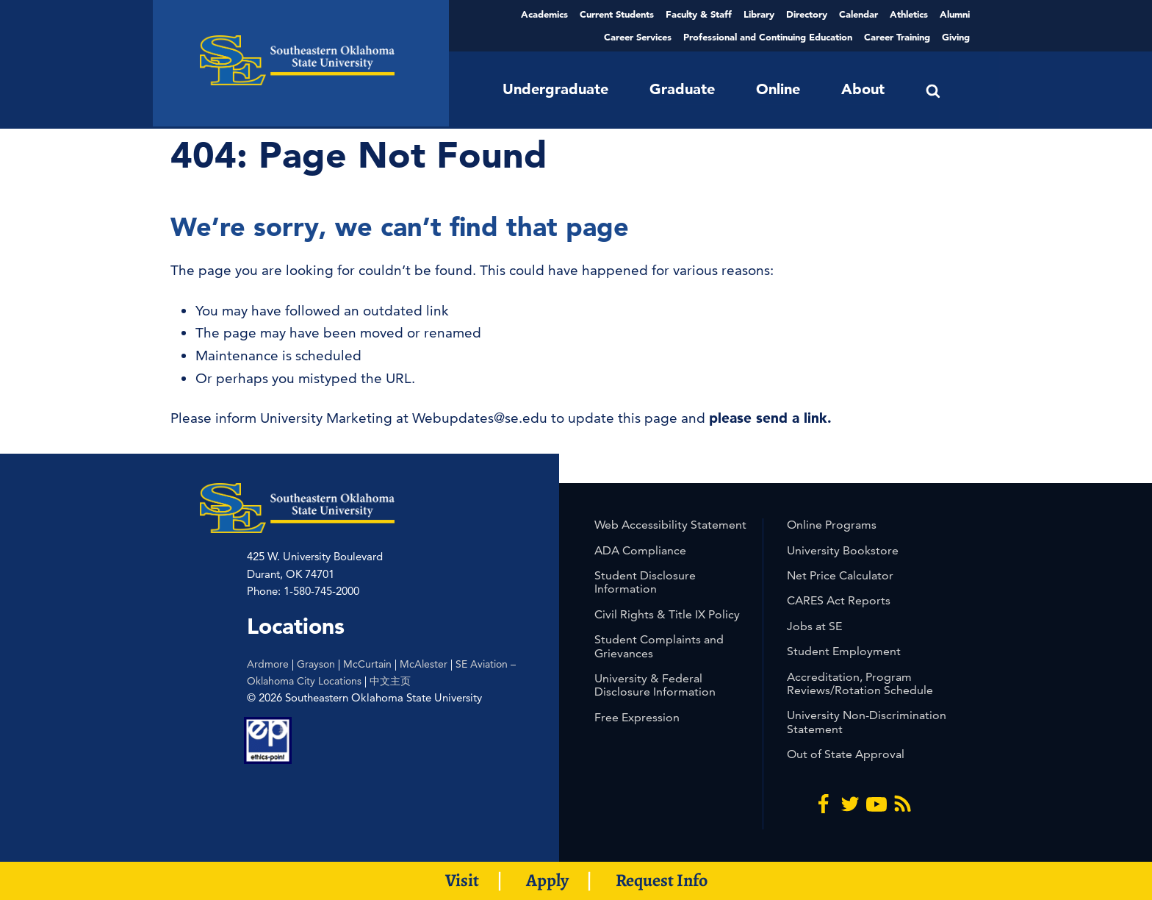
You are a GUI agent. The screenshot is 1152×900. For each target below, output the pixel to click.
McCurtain (367, 664)
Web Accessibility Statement (670, 525)
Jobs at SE (814, 626)
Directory (806, 14)
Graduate (682, 89)
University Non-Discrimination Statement (866, 721)
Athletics (909, 14)
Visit (462, 880)
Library (759, 14)
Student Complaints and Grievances (659, 646)
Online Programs (831, 525)
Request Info (662, 880)
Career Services (638, 37)
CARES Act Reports (838, 600)
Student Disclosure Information (645, 582)
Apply (547, 880)
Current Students (617, 14)
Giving (956, 37)
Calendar (858, 14)
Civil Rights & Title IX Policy (667, 614)
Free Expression (637, 717)
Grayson (316, 664)
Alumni (955, 14)
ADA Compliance (640, 550)
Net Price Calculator (840, 575)
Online (778, 89)
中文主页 (390, 681)
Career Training (897, 37)
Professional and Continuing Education (767, 37)
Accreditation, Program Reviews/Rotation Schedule (860, 683)
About (863, 89)
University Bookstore (843, 550)
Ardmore (268, 664)
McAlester (423, 664)
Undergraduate (555, 89)
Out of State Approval (845, 754)
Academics (544, 14)
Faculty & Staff (699, 14)
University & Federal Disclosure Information (655, 685)
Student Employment (844, 651)
